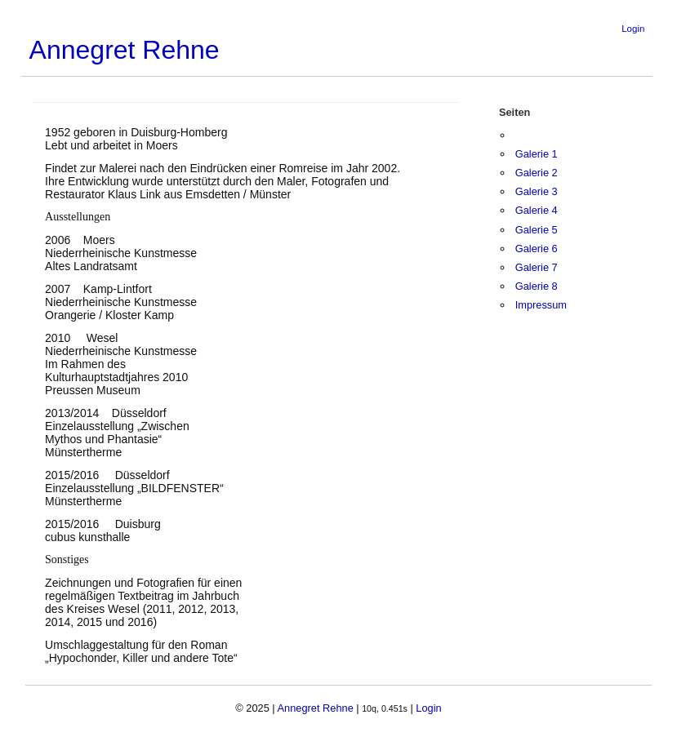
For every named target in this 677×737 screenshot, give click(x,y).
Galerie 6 (536, 248)
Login (632, 28)
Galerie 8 (536, 286)
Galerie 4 (536, 210)
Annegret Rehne (124, 49)
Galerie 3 (536, 191)
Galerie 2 (536, 172)
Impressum (541, 305)
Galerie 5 (536, 230)
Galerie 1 (536, 154)
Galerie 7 (536, 267)
